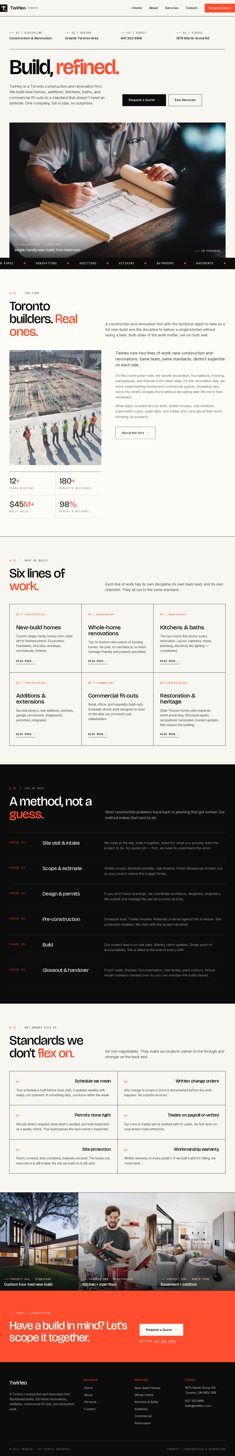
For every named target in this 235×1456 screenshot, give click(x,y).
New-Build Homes (147, 1388)
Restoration (142, 1423)
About (153, 8)
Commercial (142, 1416)
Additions (141, 1409)
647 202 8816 (131, 38)
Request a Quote (144, 100)
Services (171, 8)
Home (137, 8)
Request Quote (220, 8)
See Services (185, 100)
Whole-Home (144, 1395)
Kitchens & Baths (146, 1402)
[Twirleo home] (19, 8)
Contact (191, 8)
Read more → (25, 661)
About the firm (135, 437)
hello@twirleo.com (198, 1406)
